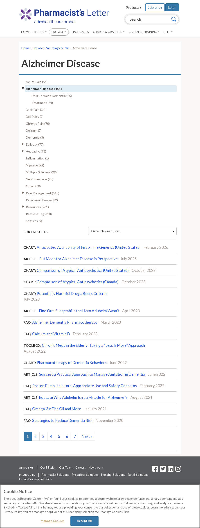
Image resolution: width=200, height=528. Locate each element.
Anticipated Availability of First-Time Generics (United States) (89, 247)
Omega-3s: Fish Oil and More (56, 408)
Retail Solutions (138, 474)
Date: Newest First (132, 231)
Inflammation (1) (37, 158)
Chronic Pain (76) (38, 123)
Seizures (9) (34, 221)
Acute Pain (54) (36, 82)
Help (168, 32)
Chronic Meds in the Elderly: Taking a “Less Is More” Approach (93, 345)
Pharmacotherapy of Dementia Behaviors (72, 362)
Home (25, 32)
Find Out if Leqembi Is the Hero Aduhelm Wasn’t (79, 310)
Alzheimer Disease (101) (44, 89)
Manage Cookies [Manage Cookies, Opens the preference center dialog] (53, 521)
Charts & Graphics (109, 32)
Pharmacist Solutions (55, 474)
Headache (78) (36, 151)
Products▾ (133, 7)
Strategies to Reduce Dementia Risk (62, 420)
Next (87, 436)
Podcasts (81, 32)
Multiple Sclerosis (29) (41, 172)
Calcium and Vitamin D (51, 334)
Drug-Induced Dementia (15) (51, 96)
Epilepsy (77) (35, 144)
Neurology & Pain (58, 48)
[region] (100, 506)
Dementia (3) (35, 137)
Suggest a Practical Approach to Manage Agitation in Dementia (92, 374)
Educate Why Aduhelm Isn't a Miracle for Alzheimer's (83, 397)
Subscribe (155, 7)
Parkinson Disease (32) (42, 200)
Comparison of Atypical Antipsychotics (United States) (83, 270)
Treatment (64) (42, 103)
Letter (40, 32)
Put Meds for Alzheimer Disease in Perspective (78, 258)
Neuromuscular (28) (39, 179)
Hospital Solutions (113, 474)
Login (172, 7)
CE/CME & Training (144, 32)
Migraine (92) (35, 165)
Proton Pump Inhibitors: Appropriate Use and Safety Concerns (84, 385)
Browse (59, 32)
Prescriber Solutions (85, 474)
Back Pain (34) (35, 109)
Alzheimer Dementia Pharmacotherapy (65, 322)
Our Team (65, 467)
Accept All (84, 521)
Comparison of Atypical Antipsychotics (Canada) (78, 281)
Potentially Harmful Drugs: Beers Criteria (72, 293)
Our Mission (48, 467)
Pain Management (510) (42, 193)
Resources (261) (37, 207)
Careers (80, 467)
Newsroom (96, 467)
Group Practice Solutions (35, 479)
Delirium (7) (34, 130)
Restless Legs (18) (39, 214)
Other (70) (33, 186)
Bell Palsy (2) (34, 116)
